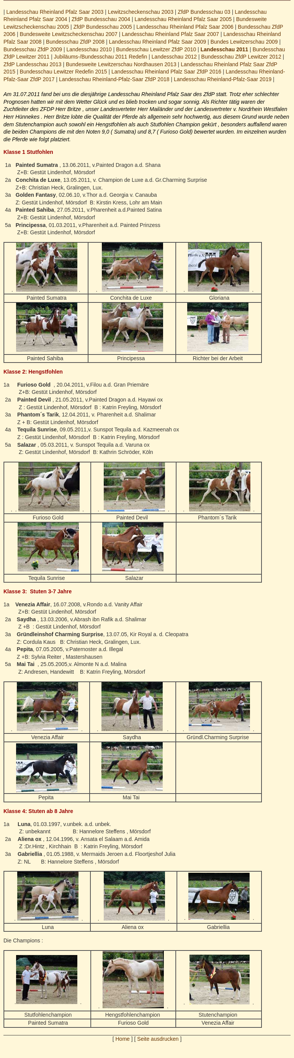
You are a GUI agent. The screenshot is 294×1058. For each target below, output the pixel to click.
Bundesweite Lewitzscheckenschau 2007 (69, 34)
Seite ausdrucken (157, 1039)
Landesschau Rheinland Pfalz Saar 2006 (185, 27)
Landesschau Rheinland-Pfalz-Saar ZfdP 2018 (114, 79)
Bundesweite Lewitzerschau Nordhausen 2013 (121, 64)
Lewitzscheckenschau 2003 (140, 12)
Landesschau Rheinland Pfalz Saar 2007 (170, 34)
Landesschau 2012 (174, 57)
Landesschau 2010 (89, 49)
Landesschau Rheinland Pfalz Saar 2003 (55, 12)
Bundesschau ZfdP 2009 (32, 49)
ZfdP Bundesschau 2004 (101, 19)
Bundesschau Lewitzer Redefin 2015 (63, 72)
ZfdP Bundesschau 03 (204, 12)
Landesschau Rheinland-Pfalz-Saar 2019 (222, 79)
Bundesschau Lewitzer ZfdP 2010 (156, 49)
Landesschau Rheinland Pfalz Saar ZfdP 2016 (166, 72)
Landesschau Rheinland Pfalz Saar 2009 (157, 42)
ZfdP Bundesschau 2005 (103, 27)
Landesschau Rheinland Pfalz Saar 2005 (183, 19)
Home (123, 1039)
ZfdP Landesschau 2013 (32, 64)
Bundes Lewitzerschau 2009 (244, 42)
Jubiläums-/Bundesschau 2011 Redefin (100, 57)
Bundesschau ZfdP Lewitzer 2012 (241, 57)
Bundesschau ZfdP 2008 (75, 42)
